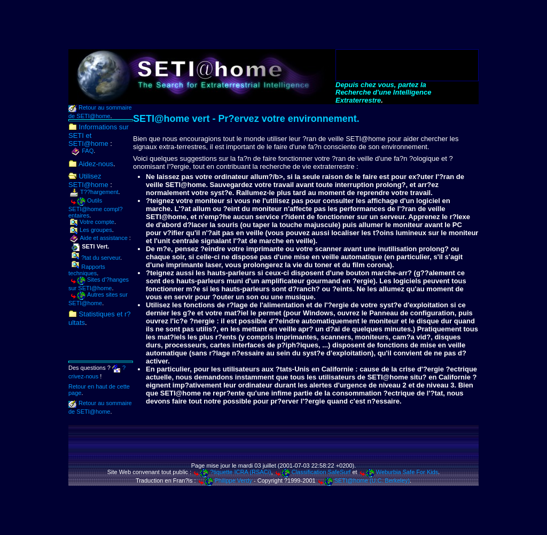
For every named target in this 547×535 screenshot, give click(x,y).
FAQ (82, 151)
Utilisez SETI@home (88, 180)
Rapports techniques (86, 269)
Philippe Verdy (225, 480)
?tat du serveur (96, 257)
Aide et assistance (99, 238)
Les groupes (91, 230)
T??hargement (94, 192)
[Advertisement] (273, 25)
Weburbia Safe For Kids (399, 472)
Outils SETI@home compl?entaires (95, 208)
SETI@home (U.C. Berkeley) (363, 480)
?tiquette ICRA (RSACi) (232, 472)
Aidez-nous (90, 164)
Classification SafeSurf (313, 472)
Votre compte (92, 222)
